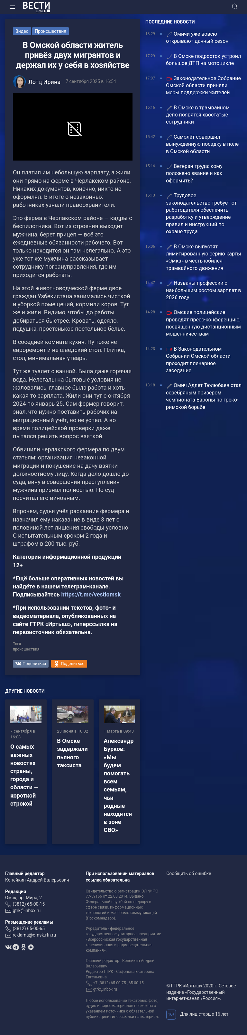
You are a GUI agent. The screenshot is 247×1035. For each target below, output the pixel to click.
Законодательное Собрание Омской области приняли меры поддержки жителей (203, 85)
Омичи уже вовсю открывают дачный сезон (197, 37)
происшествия (26, 649)
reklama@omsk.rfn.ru (34, 935)
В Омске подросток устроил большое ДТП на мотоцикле (203, 59)
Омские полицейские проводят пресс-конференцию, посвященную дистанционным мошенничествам (203, 323)
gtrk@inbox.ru (27, 910)
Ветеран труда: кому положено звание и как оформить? (194, 173)
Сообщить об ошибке (188, 873)
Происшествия (50, 31)
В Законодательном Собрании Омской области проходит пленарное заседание (198, 360)
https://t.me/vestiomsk (91, 594)
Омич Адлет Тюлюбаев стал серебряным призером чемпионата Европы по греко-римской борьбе (204, 396)
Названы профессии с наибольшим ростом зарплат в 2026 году (203, 290)
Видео (22, 31)
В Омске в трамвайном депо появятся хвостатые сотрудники (198, 115)
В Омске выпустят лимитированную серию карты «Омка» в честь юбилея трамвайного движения (203, 257)
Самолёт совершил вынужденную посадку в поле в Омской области (202, 144)
